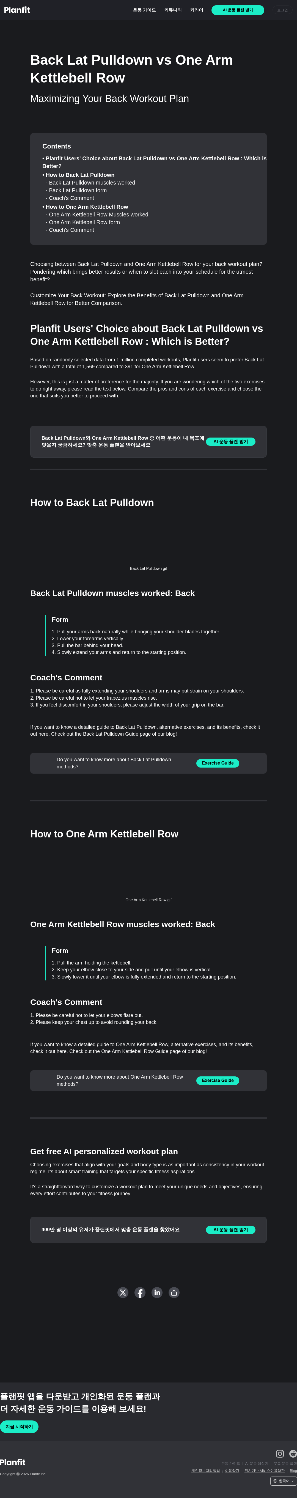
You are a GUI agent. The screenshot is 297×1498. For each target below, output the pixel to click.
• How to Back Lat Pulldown (78, 175)
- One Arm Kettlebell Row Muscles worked (97, 214)
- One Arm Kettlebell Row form (83, 222)
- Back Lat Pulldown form (76, 190)
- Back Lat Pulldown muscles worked (90, 183)
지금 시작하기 (19, 1426)
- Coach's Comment (70, 198)
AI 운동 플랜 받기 (230, 441)
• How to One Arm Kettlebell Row (85, 207)
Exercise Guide (218, 763)
